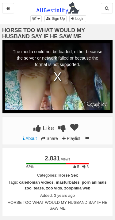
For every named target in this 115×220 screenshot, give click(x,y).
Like (43, 128)
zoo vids (54, 188)
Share (49, 138)
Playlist (71, 138)
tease (39, 188)
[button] (36, 18)
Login (77, 18)
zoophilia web (77, 188)
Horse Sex (68, 175)
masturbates (67, 182)
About (30, 138)
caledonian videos (36, 182)
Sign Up (55, 18)
